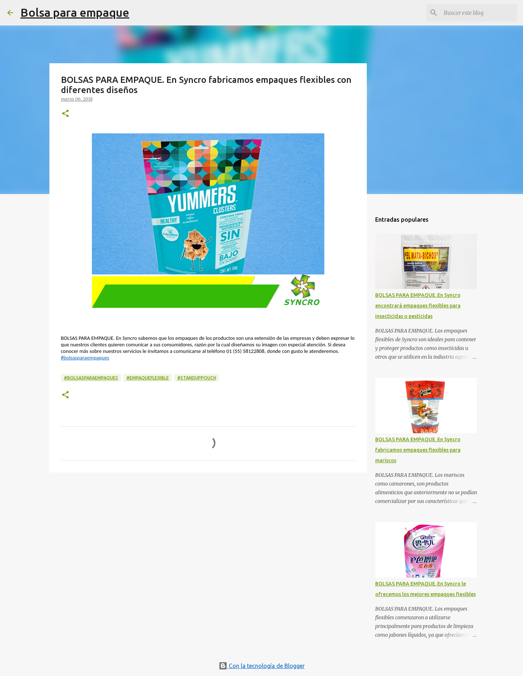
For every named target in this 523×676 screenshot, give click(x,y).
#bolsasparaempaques (85, 357)
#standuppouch (196, 377)
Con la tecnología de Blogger (262, 666)
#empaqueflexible (147, 377)
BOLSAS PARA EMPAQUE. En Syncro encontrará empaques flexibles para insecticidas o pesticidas (418, 305)
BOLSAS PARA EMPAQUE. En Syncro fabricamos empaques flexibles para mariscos (418, 449)
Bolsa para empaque (74, 12)
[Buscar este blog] (479, 12)
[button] (65, 114)
